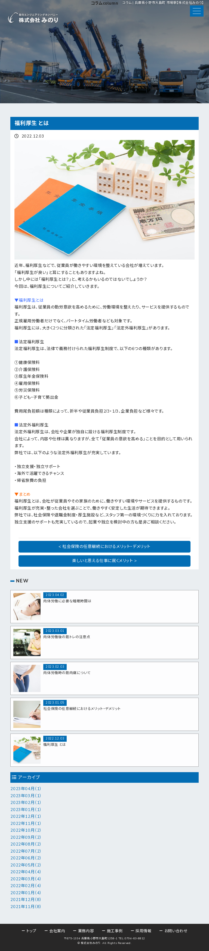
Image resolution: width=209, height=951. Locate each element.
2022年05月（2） (26, 865)
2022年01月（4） (26, 893)
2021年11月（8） (26, 906)
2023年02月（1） (26, 802)
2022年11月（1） (26, 823)
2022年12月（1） (26, 816)
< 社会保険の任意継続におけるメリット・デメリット (104, 546)
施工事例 (115, 931)
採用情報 (143, 931)
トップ (31, 931)
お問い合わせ (176, 931)
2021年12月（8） (26, 899)
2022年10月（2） (26, 830)
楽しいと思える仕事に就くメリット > (104, 560)
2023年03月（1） (26, 796)
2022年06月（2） (26, 858)
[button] (197, 11)
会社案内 (57, 931)
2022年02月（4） (26, 885)
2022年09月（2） (26, 837)
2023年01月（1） (26, 809)
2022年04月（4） (26, 872)
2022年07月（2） (26, 851)
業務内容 (86, 931)
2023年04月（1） (26, 788)
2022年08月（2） (26, 844)
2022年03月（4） (26, 879)
